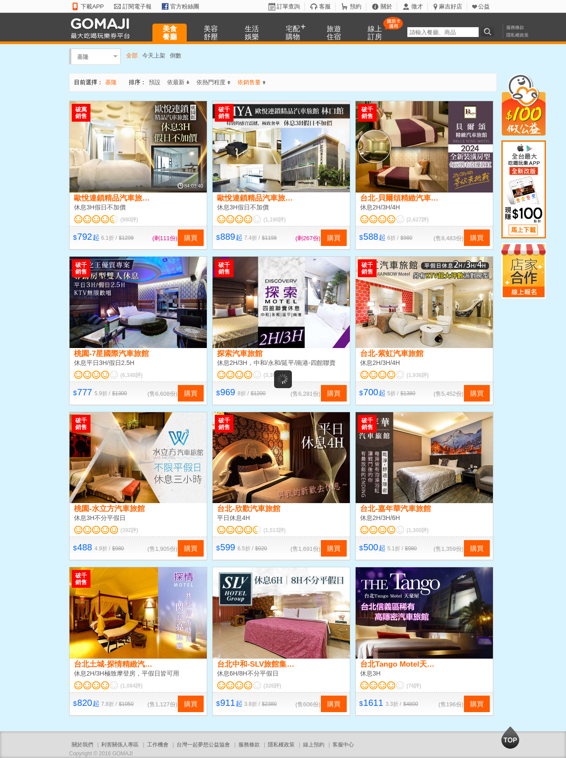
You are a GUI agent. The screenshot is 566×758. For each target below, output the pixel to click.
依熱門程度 (213, 82)
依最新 (178, 82)
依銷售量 (252, 82)
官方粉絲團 (184, 6)
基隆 (83, 56)
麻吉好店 (450, 6)
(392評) (129, 530)
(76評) (413, 686)
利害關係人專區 (120, 745)
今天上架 (153, 55)
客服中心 (343, 745)
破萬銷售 (81, 112)
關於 (386, 6)
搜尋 (489, 32)
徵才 (417, 6)
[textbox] (443, 32)
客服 (325, 6)
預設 (154, 82)
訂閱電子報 (137, 6)
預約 (355, 6)
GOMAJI (102, 28)
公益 (484, 6)
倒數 (175, 55)
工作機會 (157, 745)
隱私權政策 (517, 35)
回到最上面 (510, 737)
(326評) (272, 686)
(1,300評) (417, 530)
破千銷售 (224, 112)
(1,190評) (274, 220)
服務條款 (515, 27)
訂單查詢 (288, 6)
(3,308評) (274, 375)
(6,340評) (131, 375)
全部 (132, 55)
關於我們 (82, 745)
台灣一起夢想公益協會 (203, 745)
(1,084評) (131, 686)
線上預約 (313, 745)
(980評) (129, 220)
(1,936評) (417, 375)
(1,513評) (274, 530)
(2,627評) (417, 220)
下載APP (92, 6)
